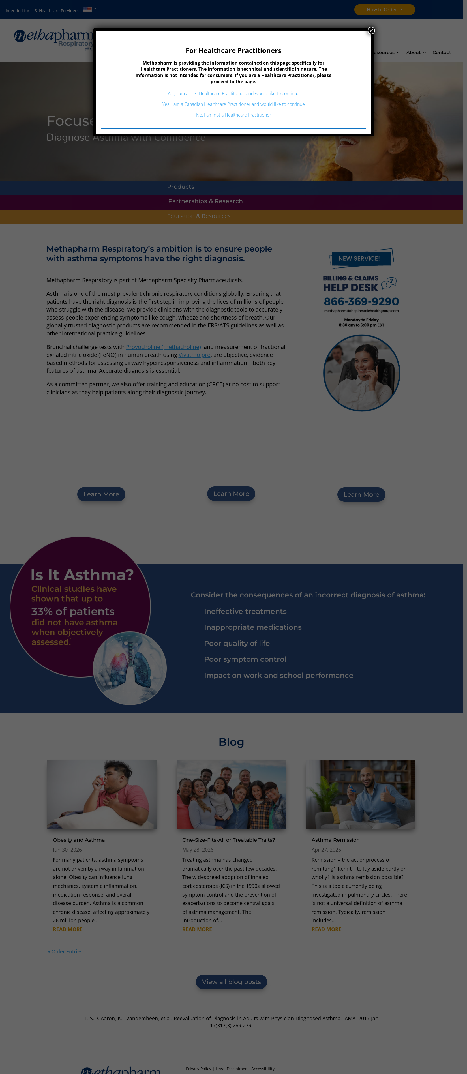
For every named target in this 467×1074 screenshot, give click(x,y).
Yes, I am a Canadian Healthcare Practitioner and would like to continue (233, 104)
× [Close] (371, 30)
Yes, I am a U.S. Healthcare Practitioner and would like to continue (233, 93)
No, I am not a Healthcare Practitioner (233, 115)
